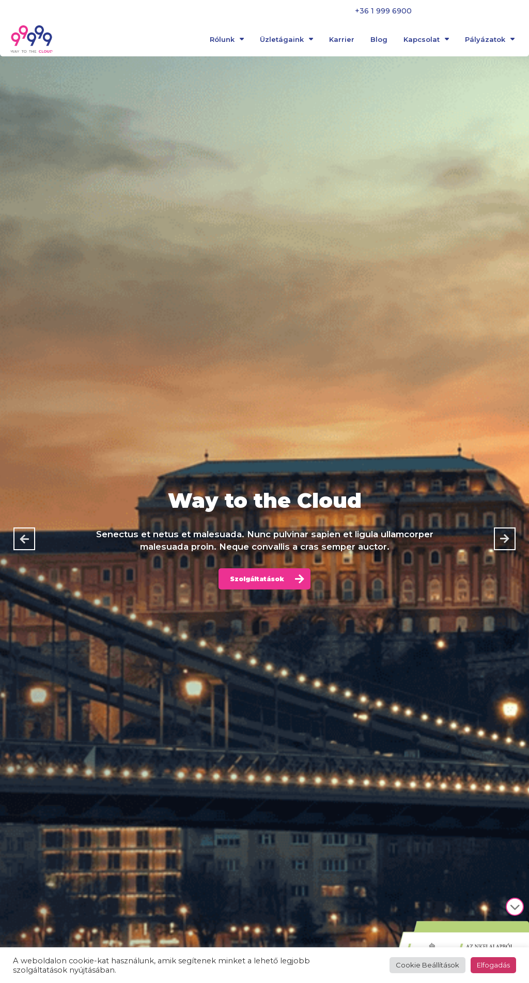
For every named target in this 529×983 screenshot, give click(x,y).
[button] (24, 538)
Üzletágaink (286, 40)
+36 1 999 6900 (383, 11)
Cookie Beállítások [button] (427, 965)
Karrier (341, 41)
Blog (378, 41)
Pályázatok (490, 40)
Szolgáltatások (257, 578)
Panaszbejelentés (465, 11)
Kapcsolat (426, 40)
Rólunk (227, 40)
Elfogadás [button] (493, 965)
